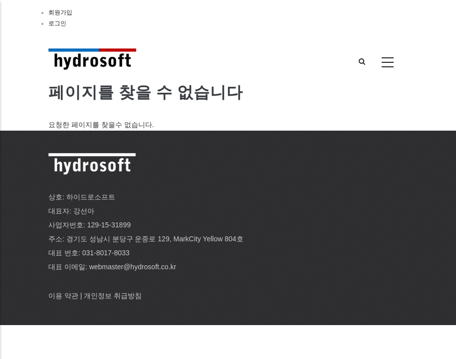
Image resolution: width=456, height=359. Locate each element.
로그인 (57, 23)
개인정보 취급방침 (113, 296)
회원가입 (60, 12)
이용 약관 (63, 296)
